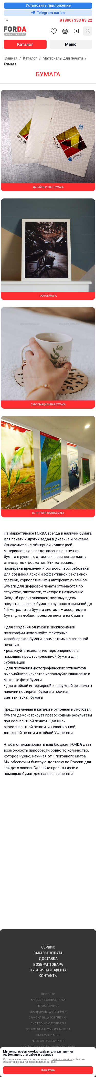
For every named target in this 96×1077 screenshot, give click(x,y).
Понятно (48, 1070)
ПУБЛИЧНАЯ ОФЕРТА (48, 970)
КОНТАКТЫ (48, 976)
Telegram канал (48, 13)
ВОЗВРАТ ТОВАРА (48, 965)
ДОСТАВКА (48, 959)
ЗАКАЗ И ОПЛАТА (48, 953)
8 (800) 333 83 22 (76, 20)
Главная (10, 58)
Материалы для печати (63, 58)
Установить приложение (48, 5)
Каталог (30, 58)
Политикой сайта (61, 1059)
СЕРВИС (48, 947)
